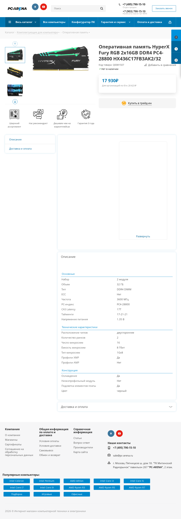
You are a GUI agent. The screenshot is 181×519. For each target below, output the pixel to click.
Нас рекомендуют (38, 123)
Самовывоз (46, 450)
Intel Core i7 (17, 487)
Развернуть (143, 236)
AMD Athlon (76, 480)
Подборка (16, 494)
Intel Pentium (46, 480)
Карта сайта (80, 452)
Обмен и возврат (49, 455)
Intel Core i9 (47, 487)
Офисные (76, 494)
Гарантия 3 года (86, 123)
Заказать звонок (164, 8)
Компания (12, 429)
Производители (83, 447)
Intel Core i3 (107, 480)
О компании (12, 435)
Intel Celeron (17, 480)
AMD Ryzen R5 (107, 487)
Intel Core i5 (137, 480)
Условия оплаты (49, 441)
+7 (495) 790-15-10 (134, 4)
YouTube (43, 6)
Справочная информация (82, 430)
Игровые (47, 494)
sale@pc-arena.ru (123, 455)
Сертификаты (13, 444)
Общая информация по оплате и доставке (53, 432)
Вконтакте (35, 6)
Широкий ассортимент (14, 125)
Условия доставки (50, 445)
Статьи (77, 438)
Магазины (11, 439)
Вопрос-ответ (81, 442)
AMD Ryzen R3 (77, 487)
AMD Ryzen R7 (137, 487)
